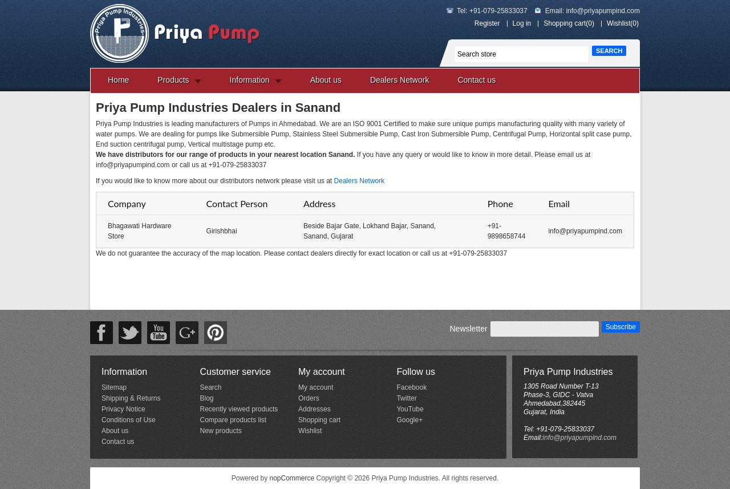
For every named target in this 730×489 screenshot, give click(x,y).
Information (250, 79)
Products (173, 79)
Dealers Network (399, 79)
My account (315, 387)
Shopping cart (319, 420)
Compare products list (233, 420)
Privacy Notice (123, 409)
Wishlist (310, 431)
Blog (206, 398)
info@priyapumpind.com (603, 11)
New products (220, 431)
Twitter (406, 398)
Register (487, 23)
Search (210, 387)
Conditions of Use (129, 420)
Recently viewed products (239, 409)
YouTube (409, 409)
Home (118, 79)
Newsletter (468, 328)
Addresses (314, 409)
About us (326, 79)
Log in (522, 23)
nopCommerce (292, 478)
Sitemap (114, 387)
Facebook (411, 387)
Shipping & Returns (131, 398)
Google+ (409, 420)
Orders (308, 398)
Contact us (476, 79)
